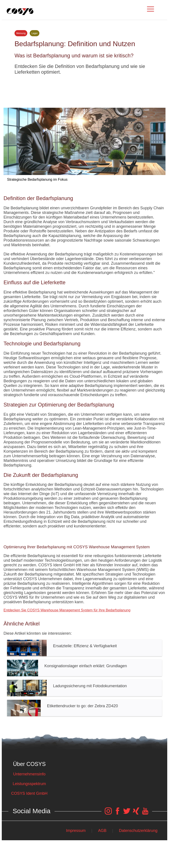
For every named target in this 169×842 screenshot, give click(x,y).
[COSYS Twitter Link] (126, 813)
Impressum (76, 830)
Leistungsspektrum (29, 784)
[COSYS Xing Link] (136, 813)
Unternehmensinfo (29, 774)
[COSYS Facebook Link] (117, 813)
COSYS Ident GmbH (29, 793)
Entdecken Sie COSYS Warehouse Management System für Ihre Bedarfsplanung (67, 610)
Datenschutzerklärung (138, 830)
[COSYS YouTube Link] (145, 813)
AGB (102, 830)
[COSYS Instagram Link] (108, 813)
